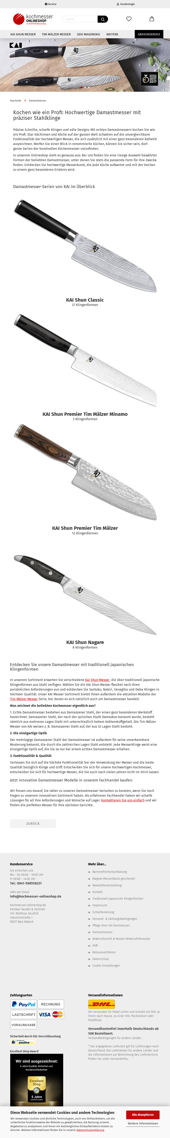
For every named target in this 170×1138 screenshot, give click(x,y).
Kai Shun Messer (97, 680)
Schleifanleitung (103, 912)
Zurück (33, 824)
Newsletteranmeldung (107, 885)
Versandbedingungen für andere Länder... (115, 1038)
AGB (95, 945)
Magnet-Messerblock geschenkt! (113, 878)
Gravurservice (149, 34)
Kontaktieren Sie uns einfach (123, 800)
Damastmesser (102, 932)
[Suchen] (103, 19)
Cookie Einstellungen (106, 965)
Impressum (99, 905)
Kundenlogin (126, 4)
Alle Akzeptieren (143, 1115)
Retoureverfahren (104, 952)
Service (51, 4)
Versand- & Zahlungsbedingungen (114, 919)
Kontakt (97, 892)
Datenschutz (100, 959)
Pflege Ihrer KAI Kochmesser (111, 925)
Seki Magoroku (88, 34)
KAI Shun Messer (23, 34)
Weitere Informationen (143, 1123)
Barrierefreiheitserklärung (109, 872)
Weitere (112, 34)
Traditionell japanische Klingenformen (117, 898)
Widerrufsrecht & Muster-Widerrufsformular (121, 939)
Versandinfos (119, 1059)
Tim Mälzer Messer (56, 34)
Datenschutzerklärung (90, 1130)
